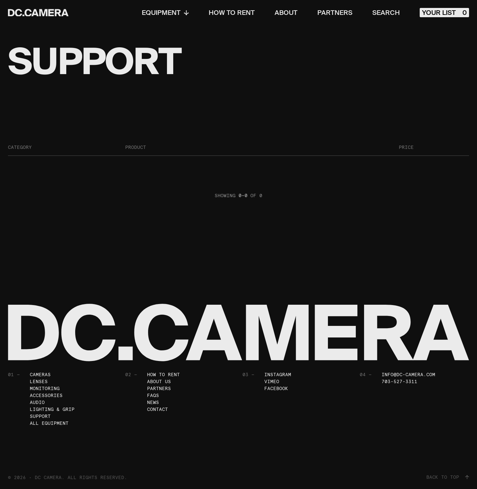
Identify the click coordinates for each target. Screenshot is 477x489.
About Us (159, 381)
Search (386, 12)
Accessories (46, 395)
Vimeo (271, 381)
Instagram (277, 375)
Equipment (165, 12)
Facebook (276, 388)
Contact (157, 409)
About (286, 12)
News (153, 402)
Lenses (39, 381)
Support (40, 416)
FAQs (153, 395)
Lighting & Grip (52, 409)
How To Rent (232, 12)
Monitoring (45, 388)
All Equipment (49, 423)
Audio (37, 402)
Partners (334, 12)
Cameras (40, 375)
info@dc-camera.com (408, 375)
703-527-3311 (399, 381)
